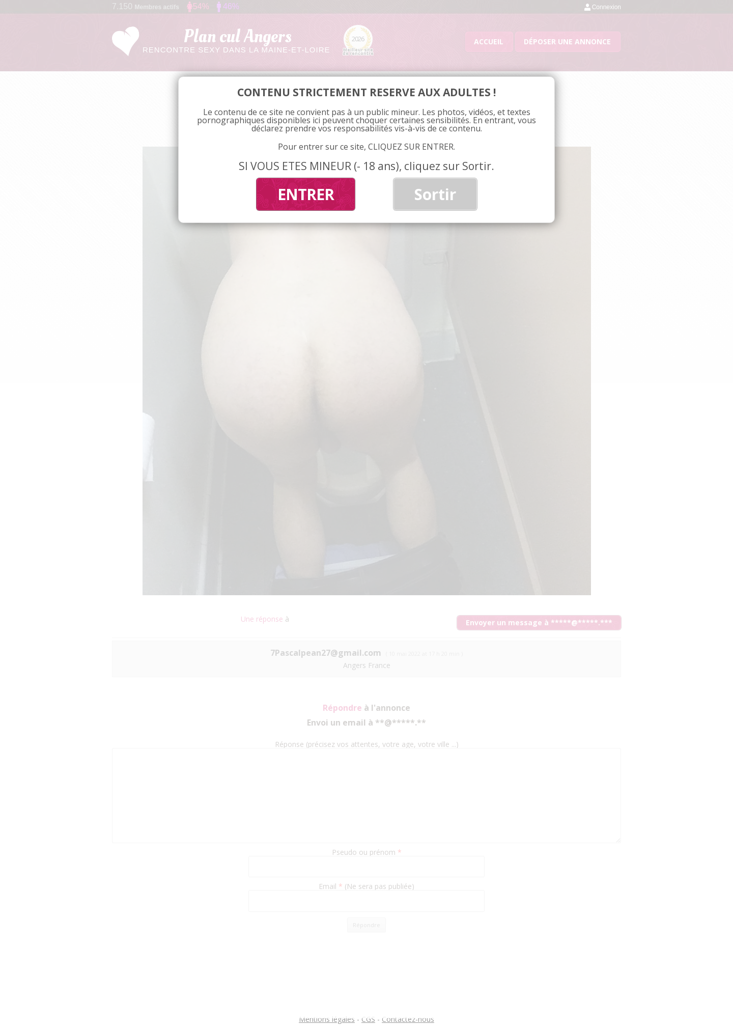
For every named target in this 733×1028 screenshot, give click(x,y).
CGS (368, 1019)
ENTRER (305, 194)
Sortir (435, 194)
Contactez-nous (408, 1019)
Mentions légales (327, 1019)
